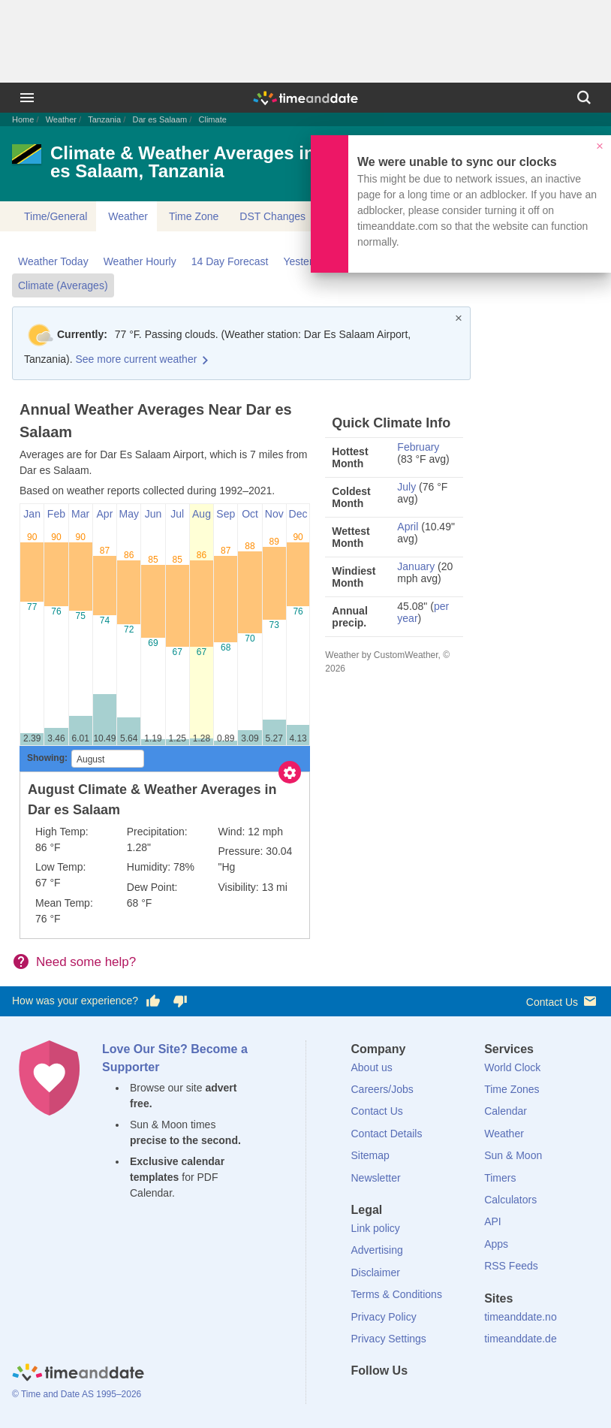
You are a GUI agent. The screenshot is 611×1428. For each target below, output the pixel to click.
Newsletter (376, 1178)
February (418, 447)
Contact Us (562, 1001)
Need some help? (86, 962)
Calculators (510, 1200)
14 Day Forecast (230, 261)
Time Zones (511, 1089)
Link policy (375, 1228)
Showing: (47, 758)
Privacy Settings (388, 1339)
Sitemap (370, 1155)
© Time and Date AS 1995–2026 (76, 1394)
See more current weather (136, 359)
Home (23, 119)
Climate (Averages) (63, 285)
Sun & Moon (513, 1155)
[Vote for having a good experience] (153, 1001)
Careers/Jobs (382, 1089)
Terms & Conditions (396, 1294)
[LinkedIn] (413, 1398)
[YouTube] (464, 1398)
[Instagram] (438, 1398)
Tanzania (104, 119)
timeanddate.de (520, 1339)
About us (372, 1067)
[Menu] (27, 98)
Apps (496, 1244)
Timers (500, 1178)
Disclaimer (375, 1272)
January (416, 566)
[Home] (78, 1374)
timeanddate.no (520, 1317)
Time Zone (193, 216)
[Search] (584, 98)
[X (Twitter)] (387, 1398)
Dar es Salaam (159, 119)
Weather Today (53, 261)
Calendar (505, 1111)
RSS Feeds (511, 1266)
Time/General (55, 216)
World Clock (512, 1067)
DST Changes (272, 216)
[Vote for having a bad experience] (180, 1001)
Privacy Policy (384, 1317)
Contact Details (387, 1134)
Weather (61, 119)
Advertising (377, 1250)
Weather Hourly (140, 261)
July (406, 487)
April (407, 527)
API (492, 1221)
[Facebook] (362, 1398)
